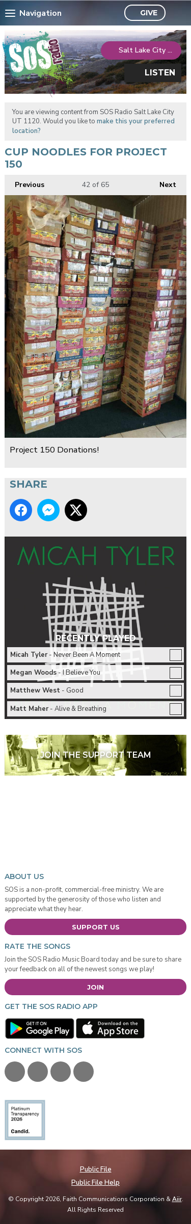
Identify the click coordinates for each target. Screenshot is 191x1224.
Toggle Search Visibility (176, 13)
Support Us (96, 927)
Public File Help (95, 1182)
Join (95, 987)
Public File (96, 1169)
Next (162, 182)
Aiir (177, 1199)
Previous (24, 182)
